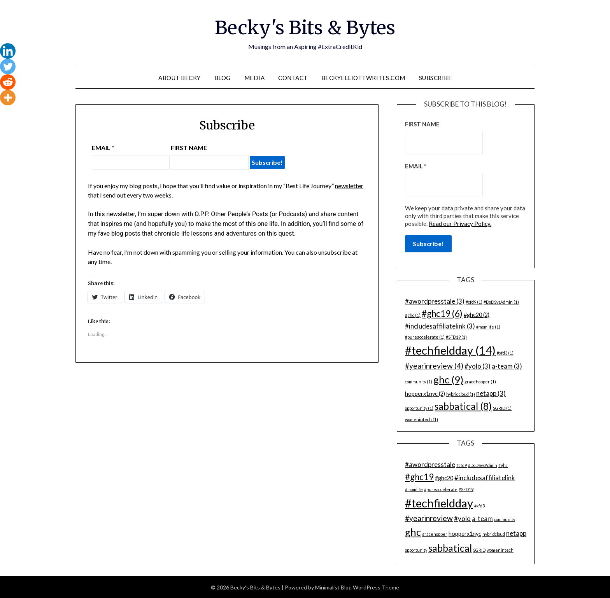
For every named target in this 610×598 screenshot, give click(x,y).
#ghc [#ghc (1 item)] (413, 314)
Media (254, 77)
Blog (222, 77)
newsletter (349, 185)
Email (103, 147)
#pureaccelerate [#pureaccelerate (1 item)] (425, 336)
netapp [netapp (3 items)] (491, 393)
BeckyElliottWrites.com (363, 77)
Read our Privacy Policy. (460, 223)
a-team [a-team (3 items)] (507, 366)
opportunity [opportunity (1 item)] (419, 407)
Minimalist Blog (333, 587)
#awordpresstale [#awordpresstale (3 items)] (435, 301)
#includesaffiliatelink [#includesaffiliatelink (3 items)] (440, 326)
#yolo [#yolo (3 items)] (478, 366)
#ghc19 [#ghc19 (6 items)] (442, 313)
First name (189, 147)
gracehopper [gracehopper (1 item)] (480, 381)
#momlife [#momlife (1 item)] (488, 326)
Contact (293, 77)
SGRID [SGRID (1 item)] (502, 407)
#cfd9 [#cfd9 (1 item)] (474, 301)
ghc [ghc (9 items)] (448, 379)
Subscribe (435, 77)
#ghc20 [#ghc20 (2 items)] (476, 314)
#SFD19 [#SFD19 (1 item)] (456, 336)
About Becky (179, 77)
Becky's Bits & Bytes (305, 27)
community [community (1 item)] (418, 381)
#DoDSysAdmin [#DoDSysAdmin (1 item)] (501, 301)
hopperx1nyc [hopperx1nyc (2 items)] (425, 393)
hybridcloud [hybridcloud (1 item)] (460, 393)
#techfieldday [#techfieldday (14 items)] (450, 350)
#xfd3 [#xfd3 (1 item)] (505, 352)
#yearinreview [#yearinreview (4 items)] (434, 365)
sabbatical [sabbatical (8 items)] (463, 405)
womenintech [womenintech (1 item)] (421, 418)
